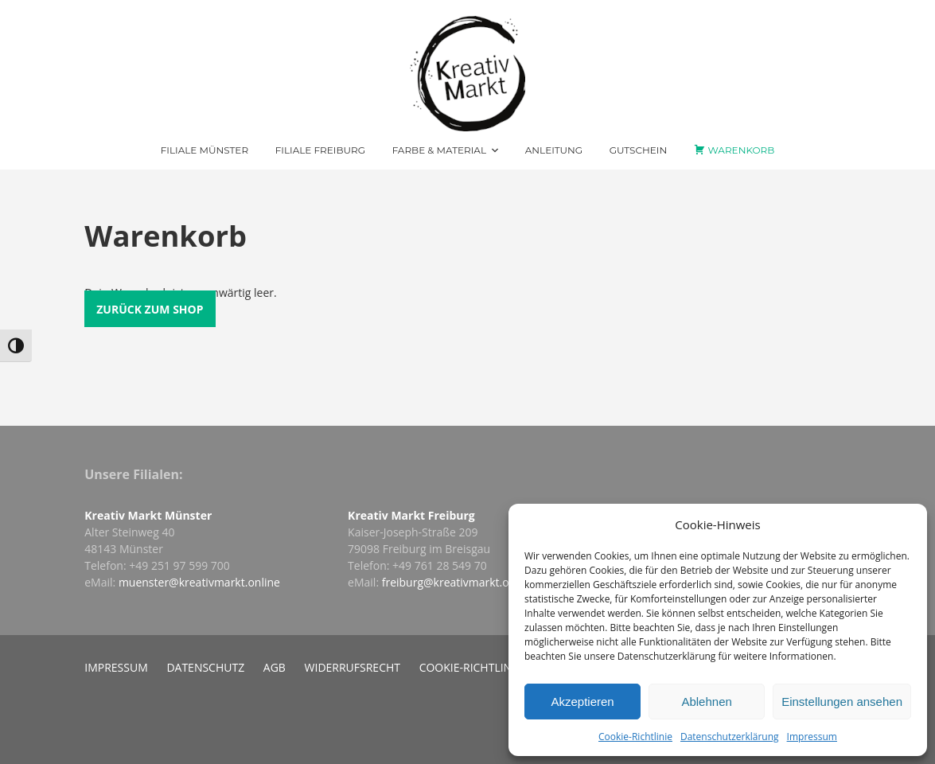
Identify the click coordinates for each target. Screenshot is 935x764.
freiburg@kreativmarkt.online (458, 582)
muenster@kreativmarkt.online (199, 582)
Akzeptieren (582, 701)
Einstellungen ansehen (841, 701)
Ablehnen (706, 701)
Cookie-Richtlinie (635, 736)
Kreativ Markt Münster (148, 515)
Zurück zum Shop (149, 309)
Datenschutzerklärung (729, 736)
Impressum (812, 736)
